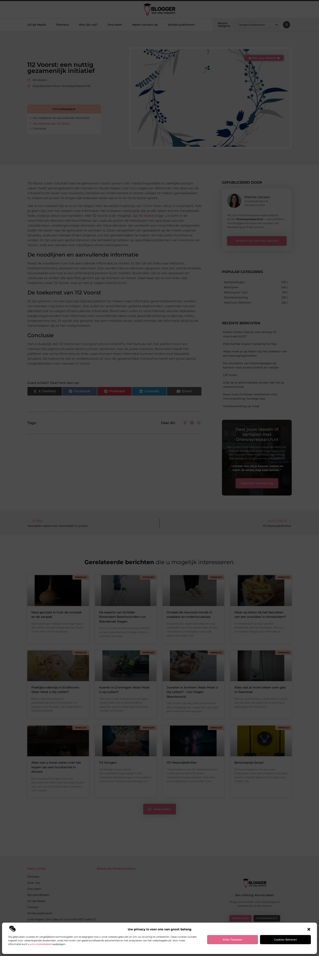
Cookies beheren (285, 939)
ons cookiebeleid (40, 944)
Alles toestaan (233, 939)
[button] (309, 929)
